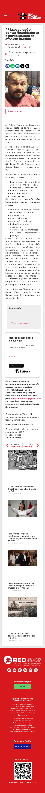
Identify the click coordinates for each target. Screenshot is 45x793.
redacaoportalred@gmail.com (25, 398)
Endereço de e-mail (17, 348)
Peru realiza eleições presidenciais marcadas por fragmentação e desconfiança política (22, 537)
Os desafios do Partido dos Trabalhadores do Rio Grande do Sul (22, 488)
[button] (6, 16)
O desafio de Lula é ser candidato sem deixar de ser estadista (21, 635)
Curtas (11, 47)
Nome (12, 356)
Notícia (19, 47)
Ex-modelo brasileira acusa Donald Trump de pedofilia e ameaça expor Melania (21, 585)
